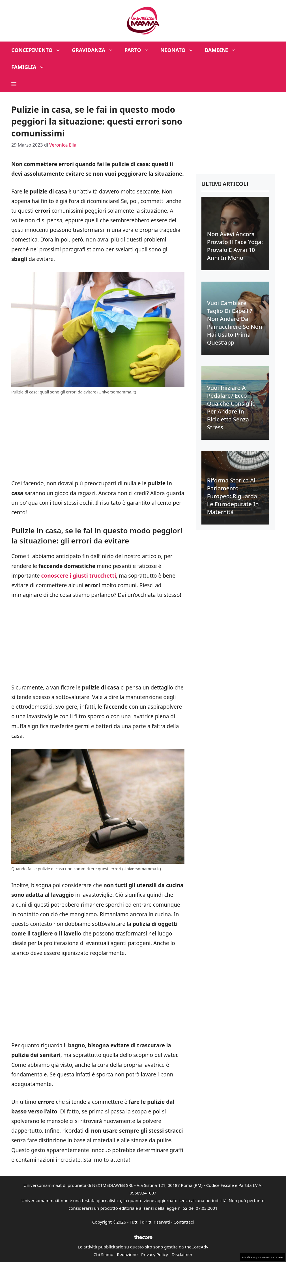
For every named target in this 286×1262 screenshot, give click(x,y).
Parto (139, 50)
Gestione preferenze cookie (262, 1257)
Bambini (223, 50)
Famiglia (30, 66)
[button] (14, 83)
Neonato (179, 50)
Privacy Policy (154, 1254)
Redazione (127, 1254)
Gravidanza (95, 50)
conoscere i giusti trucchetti (78, 575)
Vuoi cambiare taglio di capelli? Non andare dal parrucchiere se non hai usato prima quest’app (234, 322)
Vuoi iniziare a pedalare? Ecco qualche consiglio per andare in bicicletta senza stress (231, 407)
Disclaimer (181, 1254)
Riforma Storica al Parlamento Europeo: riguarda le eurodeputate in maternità (233, 496)
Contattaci (183, 1222)
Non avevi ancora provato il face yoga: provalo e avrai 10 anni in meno (235, 246)
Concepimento (38, 50)
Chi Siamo (103, 1254)
